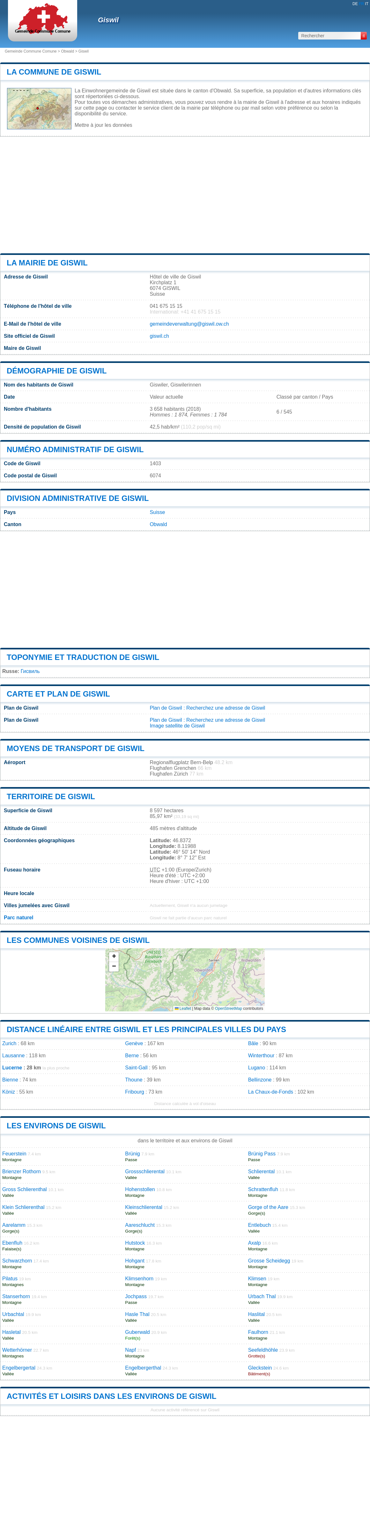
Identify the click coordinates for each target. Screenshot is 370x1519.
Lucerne (12, 1067)
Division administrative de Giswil (78, 498)
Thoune (133, 1079)
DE (355, 4)
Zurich (9, 1043)
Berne (132, 1055)
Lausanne (13, 1055)
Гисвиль (30, 671)
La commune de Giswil (54, 72)
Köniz (8, 1092)
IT (366, 4)
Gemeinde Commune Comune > (33, 51)
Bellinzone (260, 1079)
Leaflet (183, 1008)
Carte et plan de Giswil (58, 694)
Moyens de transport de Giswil (75, 748)
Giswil (108, 20)
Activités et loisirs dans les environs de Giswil (111, 1396)
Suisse (157, 512)
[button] (114, 957)
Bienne (10, 1079)
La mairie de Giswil (47, 262)
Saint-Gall (136, 1067)
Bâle (253, 1043)
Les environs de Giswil (56, 1125)
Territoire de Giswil (51, 796)
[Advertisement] (185, 195)
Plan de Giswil (166, 708)
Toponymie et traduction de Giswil (83, 657)
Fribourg (134, 1092)
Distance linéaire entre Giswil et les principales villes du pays (146, 1029)
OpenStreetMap (228, 1008)
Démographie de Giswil (57, 370)
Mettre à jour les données (103, 125)
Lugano (256, 1067)
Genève (134, 1043)
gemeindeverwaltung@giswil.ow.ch (189, 324)
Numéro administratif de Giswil (75, 449)
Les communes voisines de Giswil (78, 940)
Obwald (67, 51)
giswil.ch (159, 336)
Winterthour (261, 1055)
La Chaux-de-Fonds (270, 1092)
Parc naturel (18, 917)
